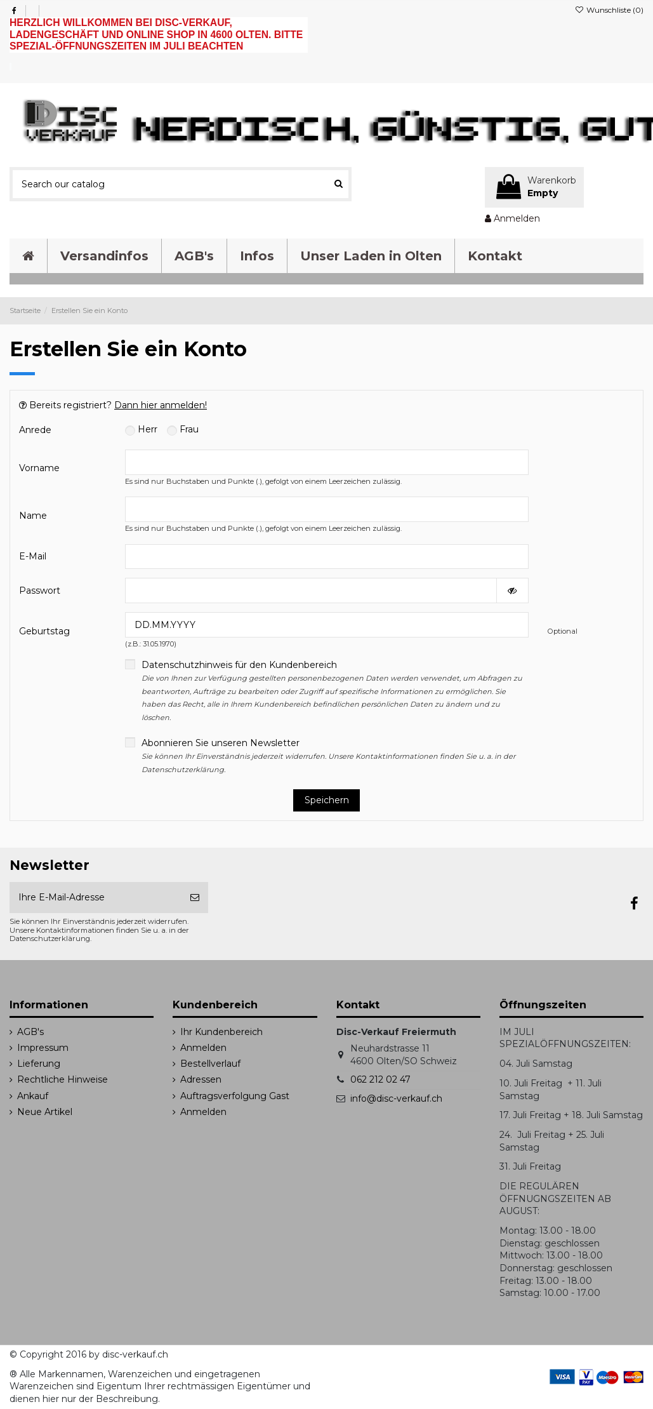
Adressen (200, 1079)
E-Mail (32, 556)
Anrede (35, 430)
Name (33, 515)
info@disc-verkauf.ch (396, 1098)
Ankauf (32, 1096)
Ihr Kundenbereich (221, 1032)
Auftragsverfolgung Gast (234, 1096)
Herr (141, 429)
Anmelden (203, 1047)
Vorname (39, 468)
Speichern (327, 800)
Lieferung (38, 1063)
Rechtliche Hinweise (62, 1079)
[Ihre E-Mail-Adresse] (95, 897)
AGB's (30, 1032)
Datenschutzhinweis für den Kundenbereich (332, 690)
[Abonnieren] (194, 897)
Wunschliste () (609, 10)
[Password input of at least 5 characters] (311, 590)
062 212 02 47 (380, 1079)
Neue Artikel (44, 1112)
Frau (183, 429)
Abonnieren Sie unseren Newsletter (328, 755)
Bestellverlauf (210, 1063)
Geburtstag (44, 631)
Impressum (43, 1047)
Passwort (39, 590)
